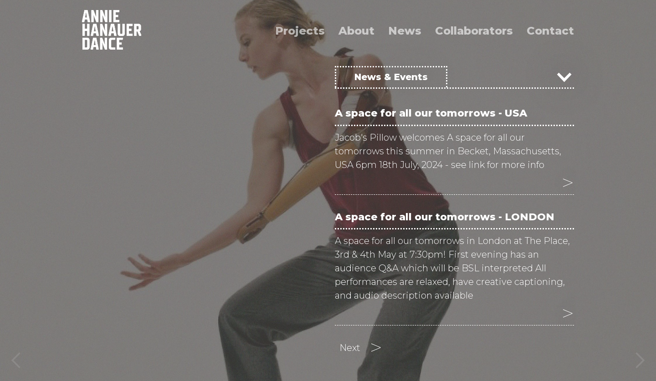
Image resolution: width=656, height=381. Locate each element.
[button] (18, 190)
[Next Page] (360, 348)
